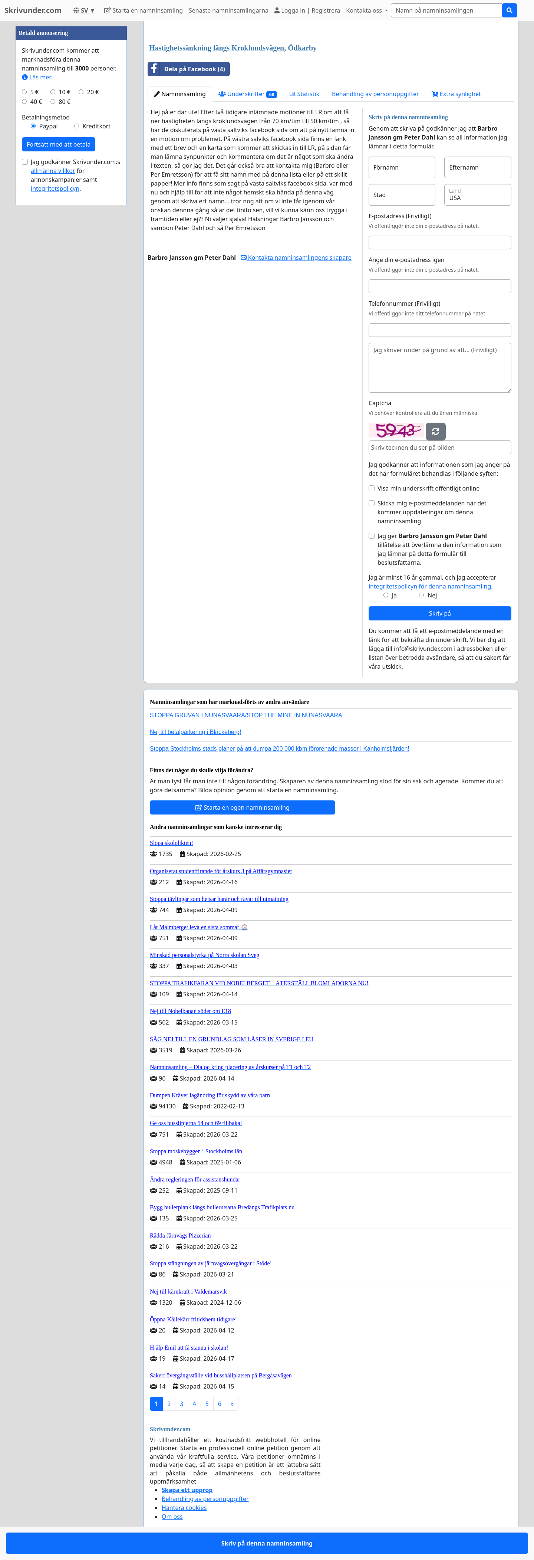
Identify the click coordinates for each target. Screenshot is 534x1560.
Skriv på (440, 613)
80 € (64, 102)
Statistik (304, 94)
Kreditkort (96, 126)
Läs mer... (38, 77)
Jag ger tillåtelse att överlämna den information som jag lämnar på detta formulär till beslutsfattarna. (439, 549)
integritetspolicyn (55, 188)
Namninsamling (180, 94)
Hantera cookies (184, 1508)
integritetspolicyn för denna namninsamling (430, 586)
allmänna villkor (53, 171)
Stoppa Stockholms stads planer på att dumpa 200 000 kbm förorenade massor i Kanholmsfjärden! (279, 748)
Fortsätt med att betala (58, 144)
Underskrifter (247, 94)
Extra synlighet (456, 94)
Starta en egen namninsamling (242, 807)
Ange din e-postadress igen (407, 260)
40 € (36, 102)
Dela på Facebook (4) (186, 69)
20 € (93, 92)
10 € (64, 92)
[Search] (446, 10)
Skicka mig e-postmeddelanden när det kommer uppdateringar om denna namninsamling (432, 512)
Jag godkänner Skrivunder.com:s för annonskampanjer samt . (75, 175)
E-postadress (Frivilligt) (400, 216)
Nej (432, 595)
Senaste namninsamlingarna (228, 10)
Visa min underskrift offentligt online (428, 488)
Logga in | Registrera (307, 10)
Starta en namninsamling (143, 10)
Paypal (48, 126)
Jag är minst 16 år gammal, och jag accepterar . (433, 581)
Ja (394, 595)
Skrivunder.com (33, 10)
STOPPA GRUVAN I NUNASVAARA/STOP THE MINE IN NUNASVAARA (246, 715)
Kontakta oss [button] (364, 10)
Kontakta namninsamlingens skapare (296, 257)
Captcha (380, 403)
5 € (34, 92)
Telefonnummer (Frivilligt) (404, 303)
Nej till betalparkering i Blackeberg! (195, 732)
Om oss (172, 1517)
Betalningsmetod (46, 117)
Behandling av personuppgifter (375, 94)
